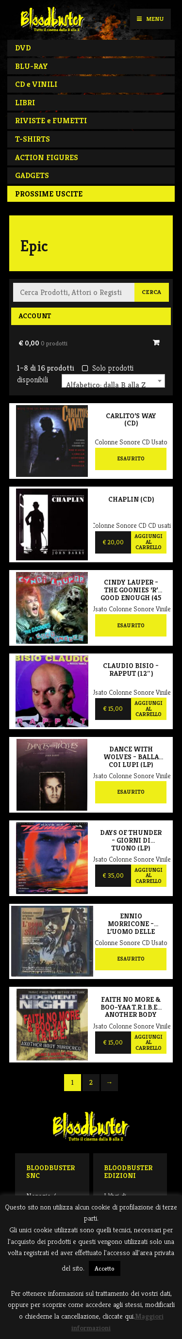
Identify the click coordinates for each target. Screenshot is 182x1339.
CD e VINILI (36, 84)
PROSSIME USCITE (49, 194)
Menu (150, 18)
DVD (23, 48)
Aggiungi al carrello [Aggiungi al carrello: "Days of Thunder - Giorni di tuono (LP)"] (148, 875)
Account (34, 315)
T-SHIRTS (32, 139)
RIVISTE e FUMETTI (51, 120)
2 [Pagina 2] (91, 1082)
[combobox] (113, 381)
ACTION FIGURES (46, 157)
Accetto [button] (105, 1268)
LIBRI (25, 103)
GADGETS (32, 175)
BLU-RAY (31, 66)
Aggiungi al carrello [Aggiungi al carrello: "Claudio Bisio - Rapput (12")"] (148, 709)
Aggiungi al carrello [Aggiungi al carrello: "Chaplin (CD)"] (148, 542)
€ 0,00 (42, 343)
